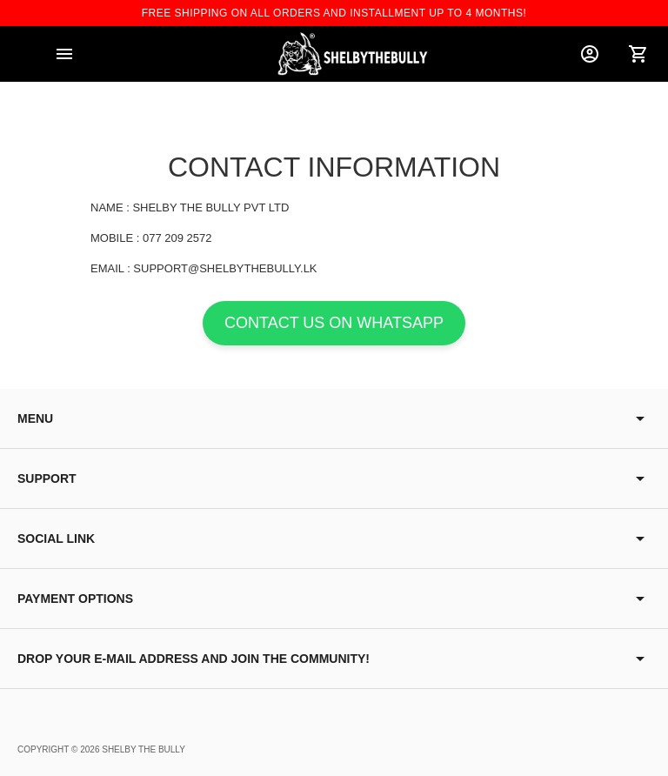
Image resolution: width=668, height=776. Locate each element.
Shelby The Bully (143, 749)
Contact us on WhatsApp (334, 322)
